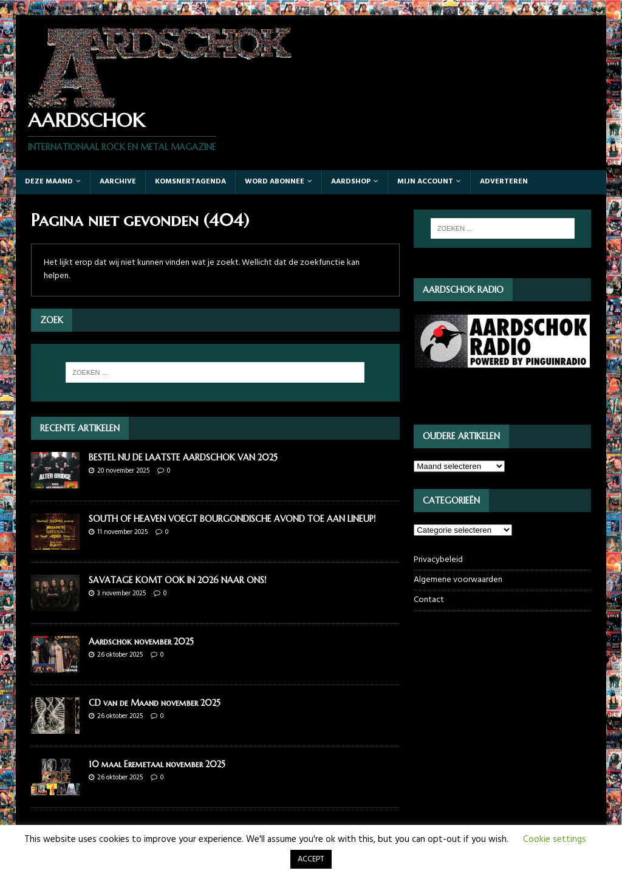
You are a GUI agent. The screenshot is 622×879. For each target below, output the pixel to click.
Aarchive (118, 182)
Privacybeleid (438, 560)
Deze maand (49, 182)
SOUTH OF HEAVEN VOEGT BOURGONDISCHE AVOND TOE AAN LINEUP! (232, 518)
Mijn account (425, 182)
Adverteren (504, 182)
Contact (429, 600)
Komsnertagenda (190, 182)
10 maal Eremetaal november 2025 (157, 764)
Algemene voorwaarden (458, 580)
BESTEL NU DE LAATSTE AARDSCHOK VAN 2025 (183, 457)
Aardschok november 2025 (141, 641)
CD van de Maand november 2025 (154, 702)
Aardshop (351, 182)
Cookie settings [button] (554, 839)
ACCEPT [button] (311, 859)
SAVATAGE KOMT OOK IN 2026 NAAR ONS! (177, 580)
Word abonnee (274, 182)
